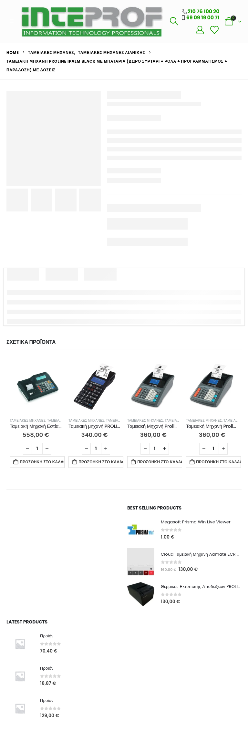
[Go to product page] (36, 386)
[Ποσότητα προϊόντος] (37, 449)
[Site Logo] (91, 21)
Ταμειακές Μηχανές (28, 420)
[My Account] (200, 30)
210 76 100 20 (204, 11)
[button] (11, 21)
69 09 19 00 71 (203, 17)
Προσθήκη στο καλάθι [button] (42, 462)
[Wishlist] (214, 30)
